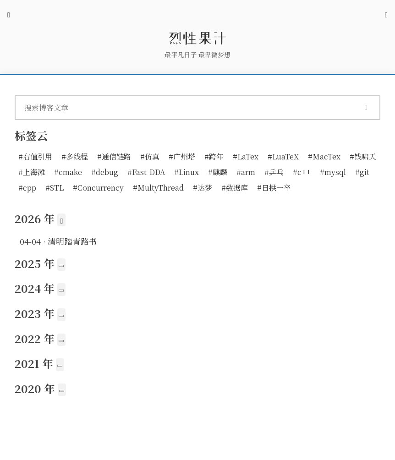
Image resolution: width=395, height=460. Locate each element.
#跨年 (214, 156)
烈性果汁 (197, 38)
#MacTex (324, 156)
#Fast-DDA (146, 172)
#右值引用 (35, 156)
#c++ (302, 172)
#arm (245, 172)
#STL (54, 187)
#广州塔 (182, 156)
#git (362, 172)
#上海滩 (31, 172)
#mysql (333, 172)
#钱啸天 (363, 156)
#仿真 (149, 156)
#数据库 (234, 187)
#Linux (186, 172)
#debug (104, 172)
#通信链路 (114, 156)
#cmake (68, 172)
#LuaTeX (283, 156)
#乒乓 (274, 172)
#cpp (27, 187)
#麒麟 (217, 172)
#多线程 (74, 156)
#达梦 (202, 187)
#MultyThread (158, 187)
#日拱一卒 (274, 187)
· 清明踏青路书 (58, 241)
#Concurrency (98, 187)
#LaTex (245, 156)
